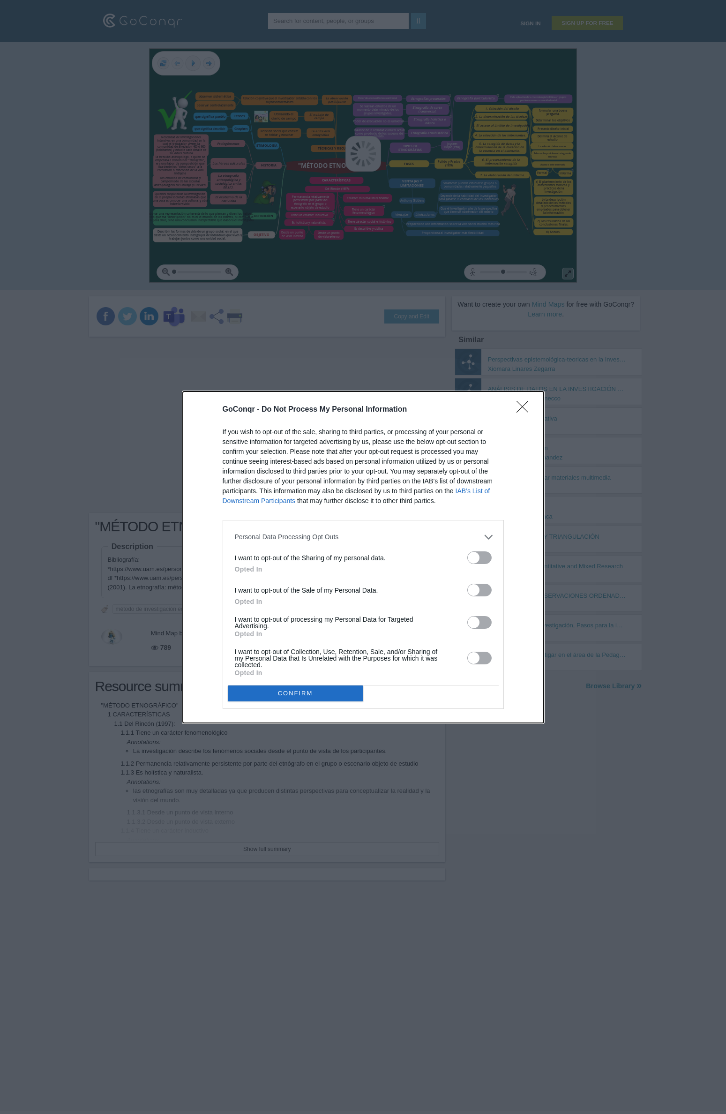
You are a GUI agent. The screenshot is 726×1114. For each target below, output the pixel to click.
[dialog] (363, 557)
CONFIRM (295, 693)
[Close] (525, 410)
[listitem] (363, 537)
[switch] (479, 557)
